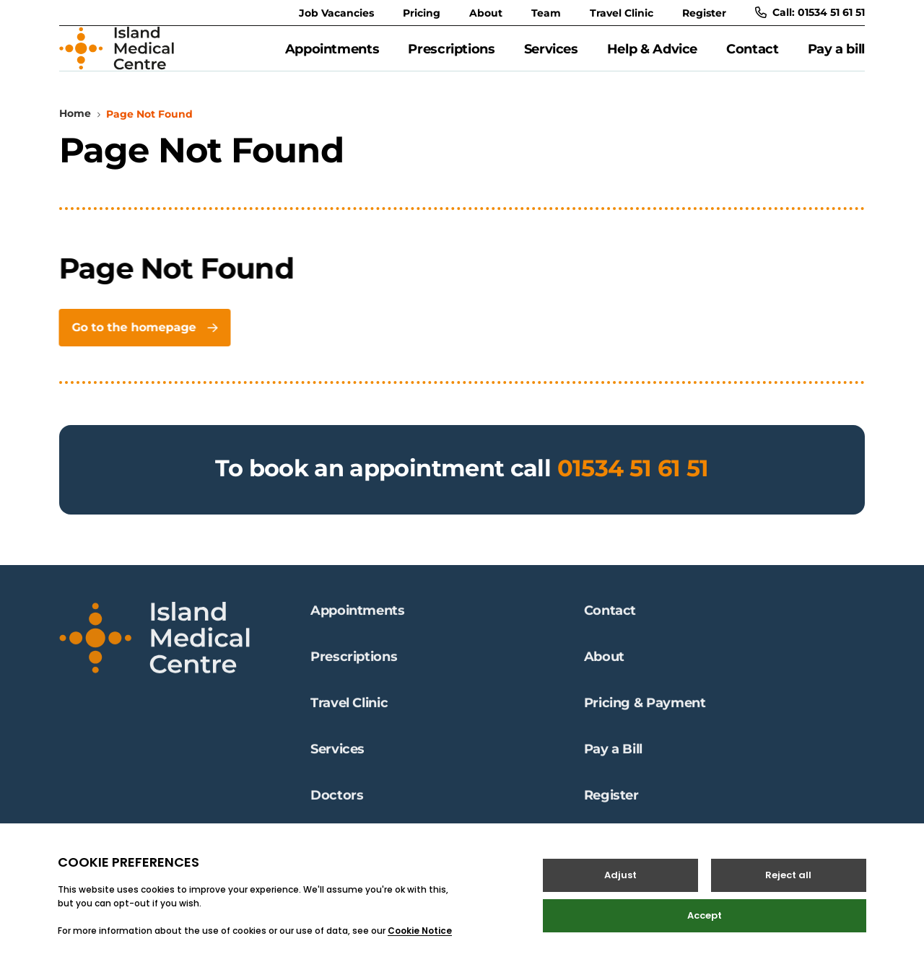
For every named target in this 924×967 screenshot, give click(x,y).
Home (75, 129)
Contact (752, 57)
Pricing (421, 12)
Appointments (332, 57)
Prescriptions (451, 57)
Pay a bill (836, 57)
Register (704, 12)
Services (551, 57)
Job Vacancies (336, 12)
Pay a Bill (613, 758)
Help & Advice (652, 57)
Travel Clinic (621, 12)
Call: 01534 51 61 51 (810, 12)
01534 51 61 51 (633, 485)
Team (546, 12)
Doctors (336, 805)
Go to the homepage (142, 344)
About (485, 12)
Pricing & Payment (645, 712)
